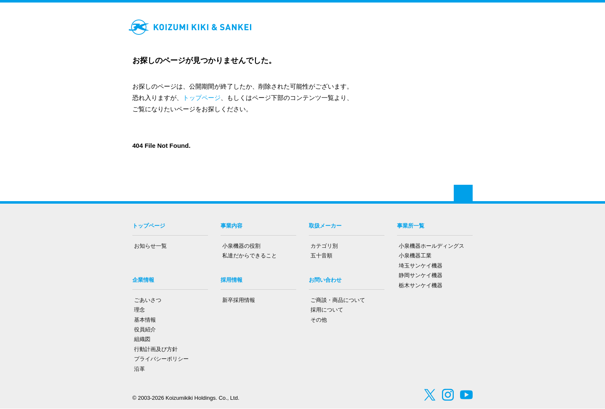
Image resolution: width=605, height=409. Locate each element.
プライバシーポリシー (161, 359)
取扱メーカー (325, 226)
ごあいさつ (147, 300)
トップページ (202, 97)
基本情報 (145, 320)
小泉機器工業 (415, 255)
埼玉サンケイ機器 (420, 265)
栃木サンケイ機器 (420, 285)
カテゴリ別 (324, 246)
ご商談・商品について (337, 300)
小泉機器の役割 (241, 246)
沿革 (139, 369)
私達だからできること (249, 255)
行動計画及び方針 (156, 349)
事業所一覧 (410, 226)
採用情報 (231, 280)
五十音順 (321, 255)
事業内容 (231, 226)
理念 (139, 310)
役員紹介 (145, 329)
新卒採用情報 (238, 300)
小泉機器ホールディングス (431, 246)
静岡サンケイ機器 (420, 275)
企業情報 (143, 280)
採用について (326, 310)
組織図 (142, 339)
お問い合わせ (325, 280)
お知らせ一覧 (150, 246)
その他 (318, 320)
